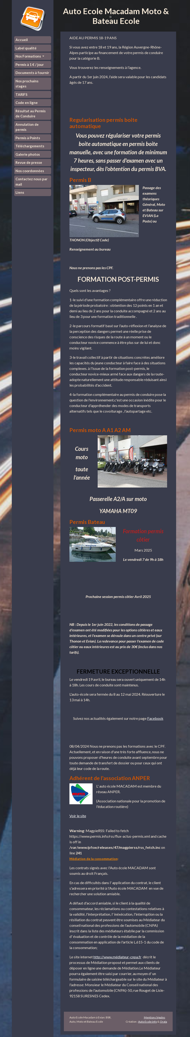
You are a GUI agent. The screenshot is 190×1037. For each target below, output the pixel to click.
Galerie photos (28, 154)
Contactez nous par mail (31, 181)
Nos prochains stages (27, 83)
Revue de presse (29, 162)
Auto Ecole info (147, 1021)
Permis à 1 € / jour (30, 64)
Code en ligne (27, 102)
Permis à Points (28, 138)
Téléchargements (30, 146)
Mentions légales (154, 1017)
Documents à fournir (32, 73)
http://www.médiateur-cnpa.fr (117, 957)
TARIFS (21, 94)
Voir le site (77, 816)
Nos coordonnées (30, 171)
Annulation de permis (27, 127)
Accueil (22, 40)
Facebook (155, 718)
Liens (20, 192)
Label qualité (26, 48)
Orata (163, 1021)
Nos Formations (29, 56)
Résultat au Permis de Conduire (31, 113)
